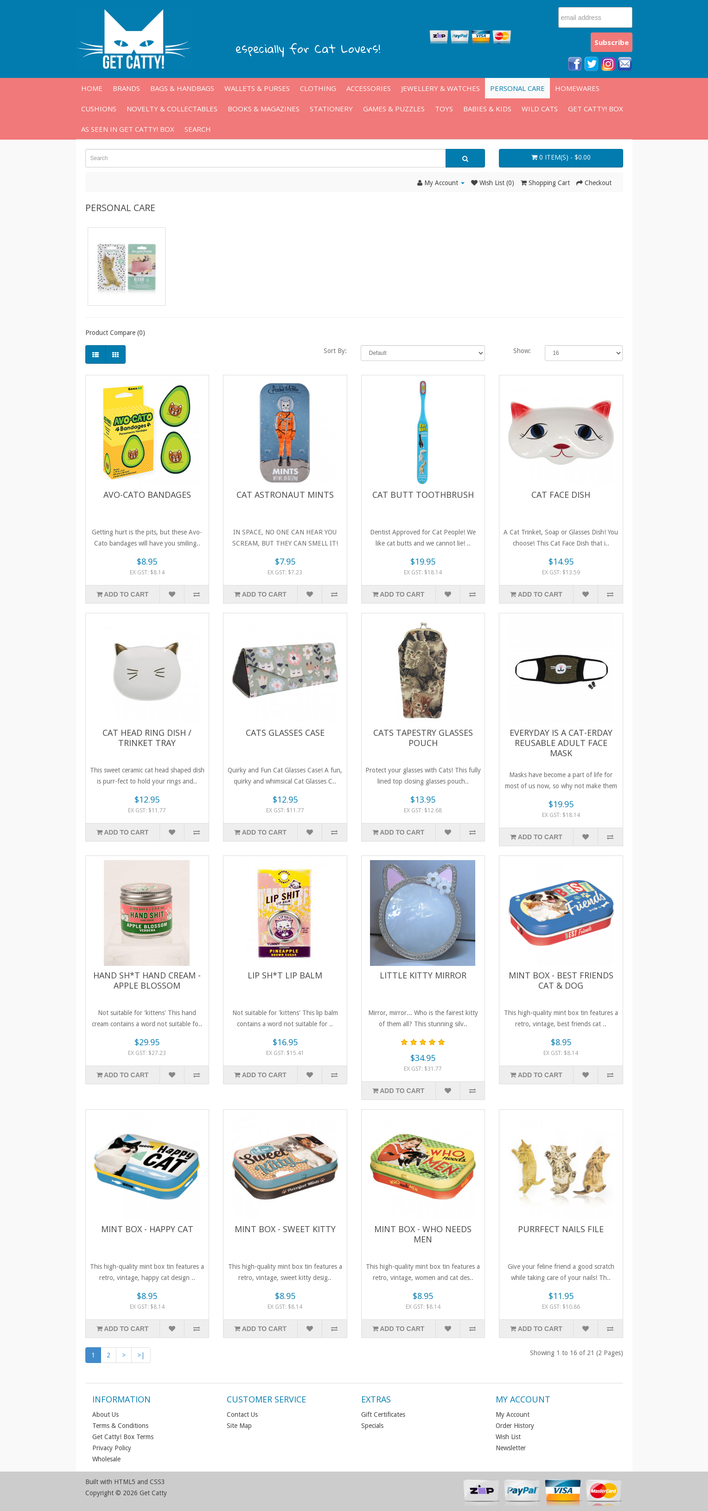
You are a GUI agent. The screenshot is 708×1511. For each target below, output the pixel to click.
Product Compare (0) (115, 332)
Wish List (508, 1436)
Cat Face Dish (560, 494)
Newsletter (511, 1448)
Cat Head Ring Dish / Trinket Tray (146, 737)
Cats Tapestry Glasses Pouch (423, 737)
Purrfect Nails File (561, 1229)
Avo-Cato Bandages (147, 494)
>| (141, 1355)
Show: (522, 350)
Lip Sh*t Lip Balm (285, 975)
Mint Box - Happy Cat (147, 1229)
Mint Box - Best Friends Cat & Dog (561, 980)
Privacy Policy (111, 1448)
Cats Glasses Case (285, 732)
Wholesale (106, 1459)
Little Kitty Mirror (423, 975)
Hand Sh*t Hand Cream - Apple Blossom (147, 980)
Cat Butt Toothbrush (423, 494)
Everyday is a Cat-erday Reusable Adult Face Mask (561, 743)
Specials (372, 1425)
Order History (515, 1425)
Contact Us (242, 1414)
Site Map (239, 1425)
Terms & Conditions (120, 1425)
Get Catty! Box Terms (122, 1436)
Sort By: (335, 350)
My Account (512, 1414)
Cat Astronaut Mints (285, 494)
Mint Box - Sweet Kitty (285, 1229)
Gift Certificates (383, 1414)
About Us (105, 1414)
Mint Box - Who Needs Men (423, 1234)
